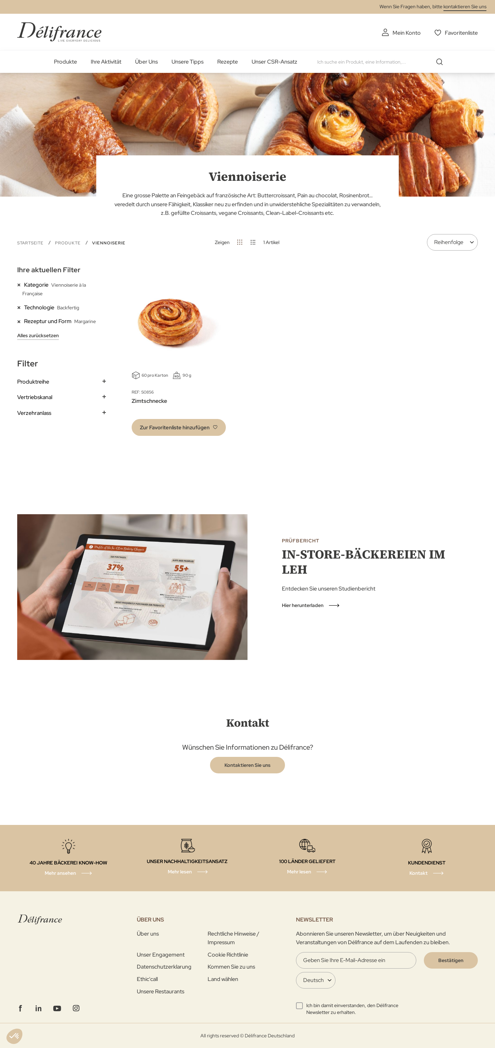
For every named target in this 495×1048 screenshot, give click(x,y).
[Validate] (451, 960)
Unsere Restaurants (160, 991)
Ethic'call (147, 979)
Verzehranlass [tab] (34, 413)
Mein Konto (407, 32)
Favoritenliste (461, 32)
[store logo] (59, 31)
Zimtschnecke (149, 401)
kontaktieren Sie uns (464, 6)
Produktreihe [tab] (33, 381)
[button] (179, 427)
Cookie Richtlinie (228, 954)
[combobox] (382, 62)
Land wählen (223, 979)
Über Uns (146, 61)
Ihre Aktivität (106, 61)
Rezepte (227, 61)
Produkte (65, 61)
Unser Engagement (161, 954)
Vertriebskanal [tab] (34, 397)
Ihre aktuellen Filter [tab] (48, 269)
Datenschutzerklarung (164, 966)
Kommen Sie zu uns (231, 966)
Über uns (148, 933)
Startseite (31, 243)
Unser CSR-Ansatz (274, 61)
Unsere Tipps (188, 61)
